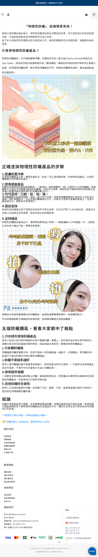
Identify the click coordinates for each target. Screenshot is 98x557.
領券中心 (7, 501)
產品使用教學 (9, 481)
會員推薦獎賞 (9, 498)
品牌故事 (7, 436)
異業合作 (7, 449)
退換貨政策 (8, 475)
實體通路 (7, 439)
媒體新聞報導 (9, 446)
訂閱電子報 (8, 452)
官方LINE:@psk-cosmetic (15, 514)
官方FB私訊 (9, 517)
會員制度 (7, 494)
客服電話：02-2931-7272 (14, 524)
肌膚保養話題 (9, 442)
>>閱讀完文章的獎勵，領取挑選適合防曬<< (24, 415)
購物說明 (7, 472)
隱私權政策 (8, 478)
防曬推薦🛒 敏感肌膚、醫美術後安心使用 (27, 421)
